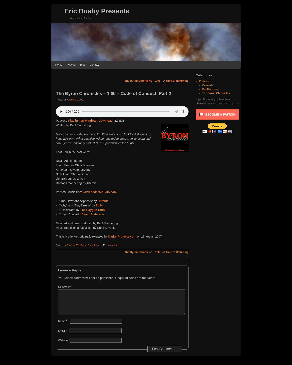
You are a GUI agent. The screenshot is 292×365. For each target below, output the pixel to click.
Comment (65, 286)
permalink (112, 245)
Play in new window (82, 120)
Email (63, 335)
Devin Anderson (92, 214)
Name (63, 325)
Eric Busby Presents (96, 11)
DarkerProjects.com (122, 236)
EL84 (99, 205)
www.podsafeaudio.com (100, 192)
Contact (94, 64)
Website (63, 345)
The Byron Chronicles (87, 245)
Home (58, 64)
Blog (82, 64)
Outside (102, 201)
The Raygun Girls (92, 210)
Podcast (71, 64)
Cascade (207, 85)
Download (105, 120)
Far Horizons (210, 89)
